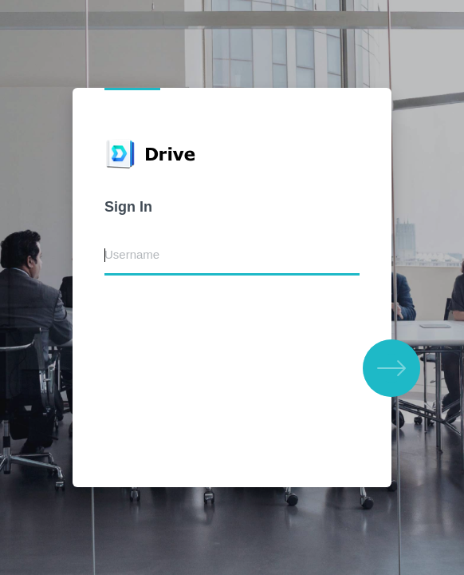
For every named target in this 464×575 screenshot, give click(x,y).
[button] (391, 368)
